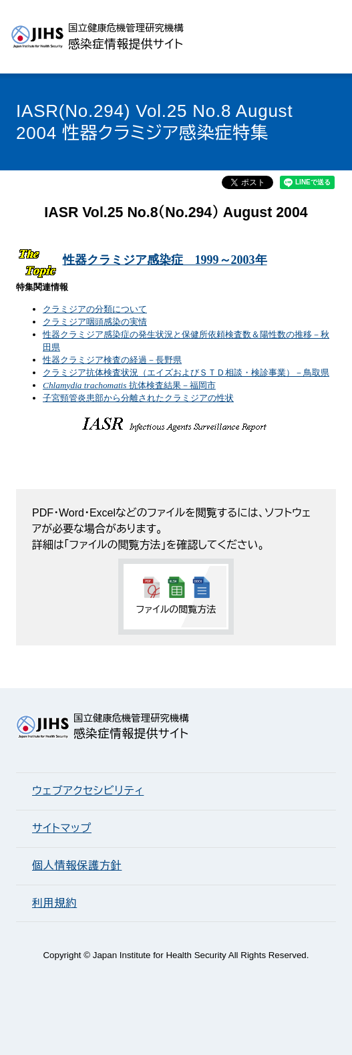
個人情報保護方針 (77, 865)
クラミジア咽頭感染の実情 (95, 322)
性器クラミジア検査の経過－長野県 (112, 360)
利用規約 (54, 903)
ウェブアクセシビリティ (88, 790)
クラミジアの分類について (95, 309)
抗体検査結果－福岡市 (129, 385)
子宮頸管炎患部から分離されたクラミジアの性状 (138, 398)
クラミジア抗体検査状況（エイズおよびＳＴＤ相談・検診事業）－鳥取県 (186, 372)
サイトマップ (62, 828)
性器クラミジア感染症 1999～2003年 (165, 260)
